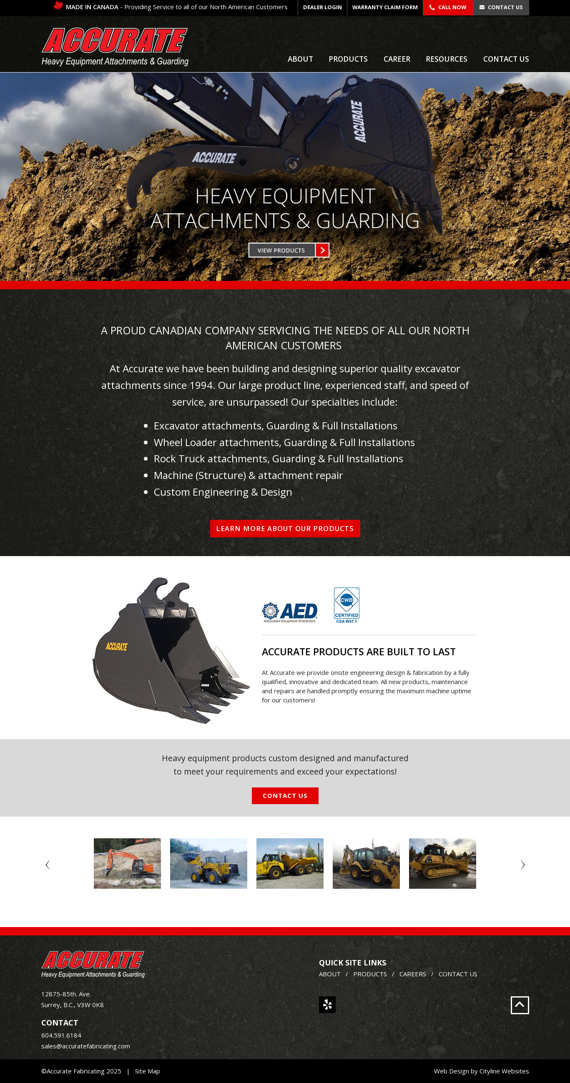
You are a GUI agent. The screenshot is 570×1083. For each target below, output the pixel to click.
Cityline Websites (504, 1071)
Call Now (447, 7)
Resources (446, 59)
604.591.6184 (61, 1035)
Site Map (147, 1071)
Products (348, 59)
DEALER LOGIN (322, 7)
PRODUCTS (370, 974)
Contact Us (501, 7)
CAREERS (412, 974)
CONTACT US (458, 974)
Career (397, 59)
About (300, 59)
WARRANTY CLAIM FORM (385, 7)
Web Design (451, 1071)
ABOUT (330, 974)
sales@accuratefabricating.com (85, 1046)
